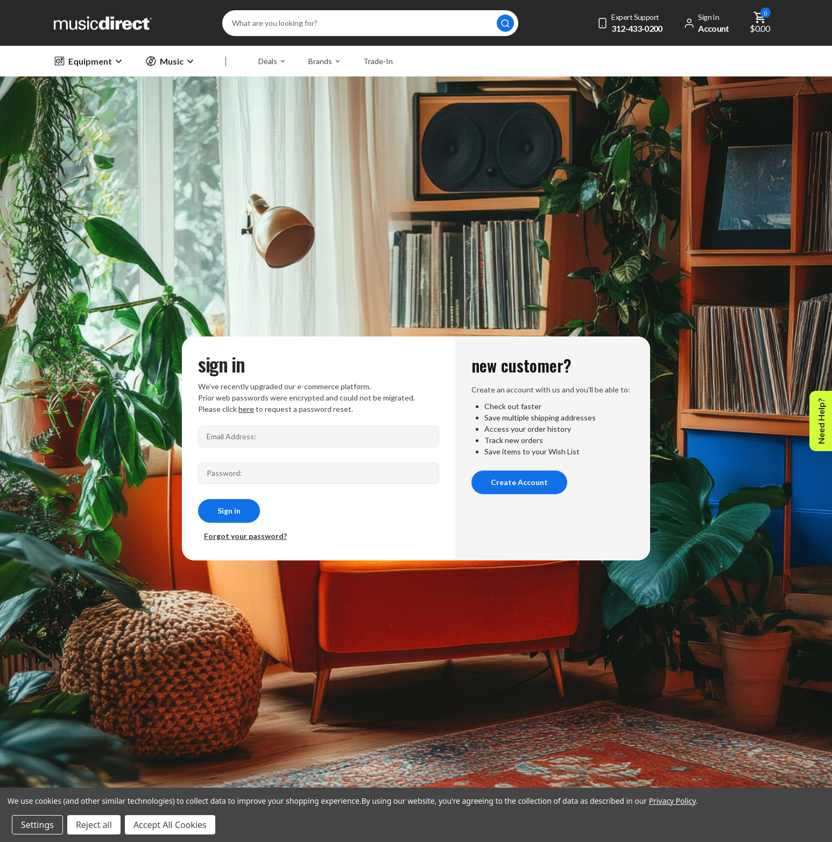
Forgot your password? (245, 536)
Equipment (88, 61)
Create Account (519, 482)
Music (169, 61)
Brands (324, 61)
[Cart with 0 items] (760, 23)
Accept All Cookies (170, 825)
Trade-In (378, 61)
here (246, 408)
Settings (37, 825)
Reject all (94, 825)
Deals (271, 61)
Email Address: (231, 436)
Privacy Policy (672, 801)
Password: (224, 473)
